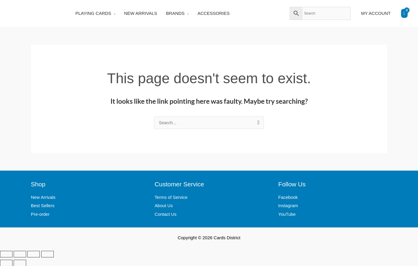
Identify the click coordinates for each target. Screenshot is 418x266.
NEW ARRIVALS (140, 13)
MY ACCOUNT (376, 13)
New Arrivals (43, 197)
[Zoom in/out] (6, 254)
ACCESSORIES (213, 13)
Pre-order (40, 214)
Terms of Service (171, 197)
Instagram (288, 205)
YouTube (287, 214)
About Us (164, 205)
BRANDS (175, 13)
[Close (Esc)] (47, 254)
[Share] (33, 254)
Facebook (288, 197)
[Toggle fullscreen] (20, 254)
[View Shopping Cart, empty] (404, 13)
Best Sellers (43, 205)
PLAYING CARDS (93, 13)
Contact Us (166, 214)
